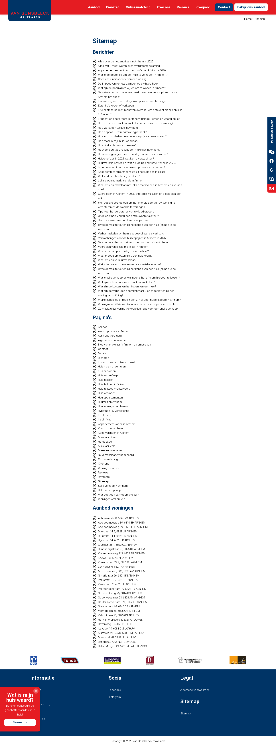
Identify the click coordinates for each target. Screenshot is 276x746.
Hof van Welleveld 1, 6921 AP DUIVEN (120, 619)
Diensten (112, 7)
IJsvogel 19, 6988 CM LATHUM (116, 628)
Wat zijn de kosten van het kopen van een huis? (127, 286)
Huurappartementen (110, 397)
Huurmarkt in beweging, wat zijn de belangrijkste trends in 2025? (137, 163)
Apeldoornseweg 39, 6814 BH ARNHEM (121, 522)
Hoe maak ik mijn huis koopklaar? (118, 141)
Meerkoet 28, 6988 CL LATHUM (117, 637)
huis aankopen (107, 371)
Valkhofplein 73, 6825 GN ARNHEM (118, 615)
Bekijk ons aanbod (251, 7)
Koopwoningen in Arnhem (113, 432)
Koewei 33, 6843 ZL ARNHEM (115, 558)
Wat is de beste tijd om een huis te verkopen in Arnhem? (133, 74)
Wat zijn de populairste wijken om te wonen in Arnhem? (132, 88)
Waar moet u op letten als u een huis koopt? (125, 255)
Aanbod (94, 7)
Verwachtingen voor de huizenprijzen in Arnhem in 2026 (132, 238)
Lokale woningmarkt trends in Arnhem (121, 180)
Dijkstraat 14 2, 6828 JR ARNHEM (117, 531)
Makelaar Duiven (108, 437)
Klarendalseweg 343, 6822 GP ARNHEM (121, 553)
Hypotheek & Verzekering (113, 410)
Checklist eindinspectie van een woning (122, 79)
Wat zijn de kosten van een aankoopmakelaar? (126, 282)
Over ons (163, 7)
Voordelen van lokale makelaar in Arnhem (123, 246)
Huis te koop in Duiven (111, 384)
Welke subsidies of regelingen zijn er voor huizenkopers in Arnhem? (139, 299)
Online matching (138, 7)
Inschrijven (104, 415)
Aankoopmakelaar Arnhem (114, 331)
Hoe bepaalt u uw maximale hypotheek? (122, 132)
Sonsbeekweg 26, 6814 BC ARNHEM (120, 593)
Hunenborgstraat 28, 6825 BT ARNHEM (121, 549)
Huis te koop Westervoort (114, 388)
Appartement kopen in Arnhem (116, 424)
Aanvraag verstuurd (110, 335)
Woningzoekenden (109, 468)
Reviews (183, 7)
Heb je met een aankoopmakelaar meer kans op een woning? (135, 123)
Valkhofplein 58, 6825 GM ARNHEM (119, 610)
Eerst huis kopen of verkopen (116, 105)
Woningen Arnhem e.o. (112, 499)
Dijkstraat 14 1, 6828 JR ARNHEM (117, 535)
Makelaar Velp (106, 446)
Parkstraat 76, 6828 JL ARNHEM (117, 584)
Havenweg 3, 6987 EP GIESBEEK (117, 624)
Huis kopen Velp (108, 375)
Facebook (115, 690)
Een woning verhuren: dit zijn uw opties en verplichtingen (132, 101)
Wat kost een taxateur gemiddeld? (119, 176)
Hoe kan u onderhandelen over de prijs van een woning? (132, 136)
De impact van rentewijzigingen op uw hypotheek (128, 83)
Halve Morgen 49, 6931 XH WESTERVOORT (124, 646)
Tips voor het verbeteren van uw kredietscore (126, 211)
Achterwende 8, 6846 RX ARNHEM (118, 518)
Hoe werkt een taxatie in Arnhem (118, 127)
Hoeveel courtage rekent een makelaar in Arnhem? (129, 149)
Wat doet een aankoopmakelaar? (118, 494)
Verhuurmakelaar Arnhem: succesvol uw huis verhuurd (131, 233)
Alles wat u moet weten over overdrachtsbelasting (129, 66)
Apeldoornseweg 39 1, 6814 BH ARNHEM (123, 527)
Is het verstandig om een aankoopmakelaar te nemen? (131, 167)
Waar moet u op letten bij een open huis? (123, 251)
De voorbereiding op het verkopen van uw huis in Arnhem (133, 242)
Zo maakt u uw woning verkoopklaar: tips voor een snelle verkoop (138, 308)
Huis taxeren (105, 379)
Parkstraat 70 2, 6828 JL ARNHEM (118, 580)
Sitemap (103, 481)
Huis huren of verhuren (112, 366)
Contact (224, 7)
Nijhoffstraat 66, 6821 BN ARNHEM (118, 575)
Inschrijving (105, 419)
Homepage (105, 441)
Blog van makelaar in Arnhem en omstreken (124, 344)
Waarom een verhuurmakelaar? (117, 260)
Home (248, 19)
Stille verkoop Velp (109, 490)
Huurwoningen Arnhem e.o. (114, 406)
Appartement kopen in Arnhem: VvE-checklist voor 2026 (132, 70)
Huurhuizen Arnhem (110, 402)
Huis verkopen (106, 393)
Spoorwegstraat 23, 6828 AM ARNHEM (121, 597)
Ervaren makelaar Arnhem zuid (116, 362)
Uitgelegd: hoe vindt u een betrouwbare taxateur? (128, 216)
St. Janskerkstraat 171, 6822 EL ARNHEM (122, 602)
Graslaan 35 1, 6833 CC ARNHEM (117, 544)
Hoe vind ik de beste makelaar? (117, 145)
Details (102, 353)
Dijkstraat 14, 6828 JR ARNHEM (116, 540)
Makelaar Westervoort (111, 450)
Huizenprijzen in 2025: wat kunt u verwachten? (126, 158)
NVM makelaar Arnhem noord (116, 455)
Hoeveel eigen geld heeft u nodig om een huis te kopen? (133, 154)
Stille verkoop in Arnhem (113, 485)
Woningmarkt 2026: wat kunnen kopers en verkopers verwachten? (138, 304)
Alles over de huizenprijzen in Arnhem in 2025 (125, 61)
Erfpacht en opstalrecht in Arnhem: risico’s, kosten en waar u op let (139, 118)
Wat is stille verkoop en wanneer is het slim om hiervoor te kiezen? (139, 277)
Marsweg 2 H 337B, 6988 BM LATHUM (121, 633)
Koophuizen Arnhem (110, 428)
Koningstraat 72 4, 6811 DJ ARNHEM (120, 562)
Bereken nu (20, 722)
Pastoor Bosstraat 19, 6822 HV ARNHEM (122, 588)
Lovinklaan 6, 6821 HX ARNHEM (116, 566)
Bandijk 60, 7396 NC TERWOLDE (117, 641)
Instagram (115, 697)
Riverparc (203, 7)
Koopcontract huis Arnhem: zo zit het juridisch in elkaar (131, 171)
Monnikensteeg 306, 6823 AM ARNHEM (121, 571)
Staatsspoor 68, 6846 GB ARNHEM (119, 606)
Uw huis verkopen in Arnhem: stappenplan (123, 220)
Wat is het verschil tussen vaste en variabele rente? (129, 264)
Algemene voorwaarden (112, 340)
